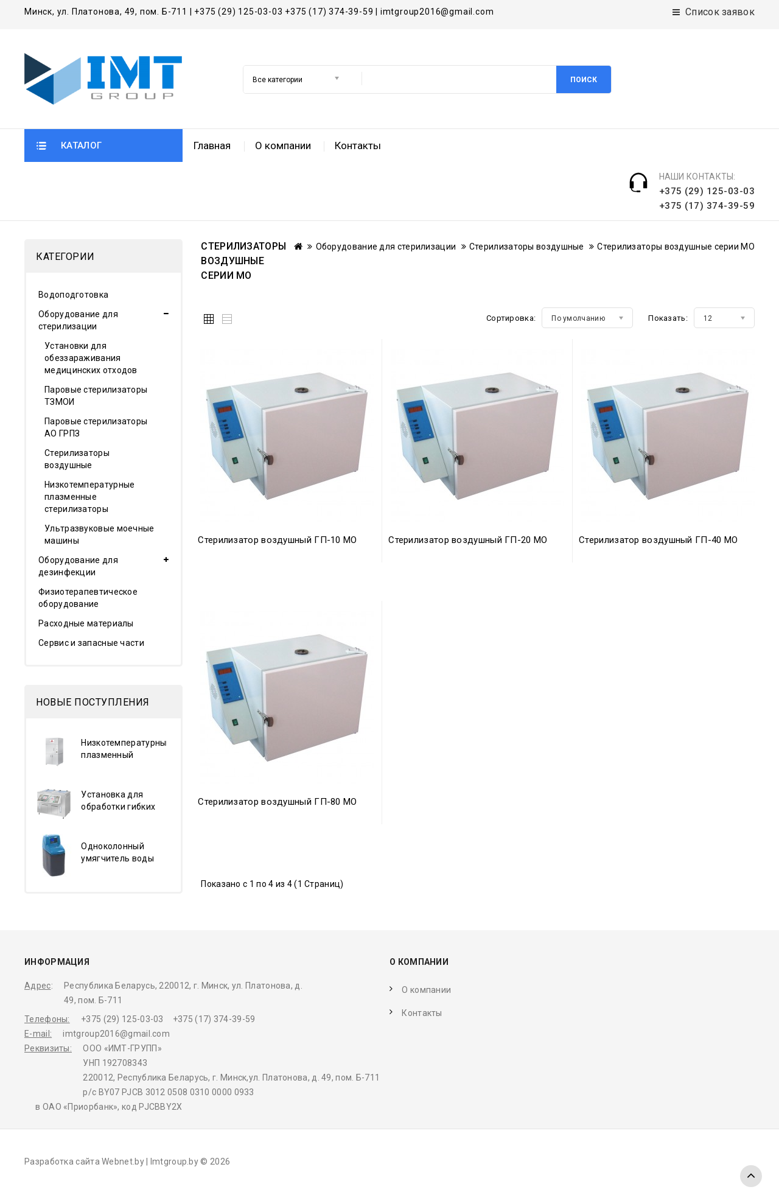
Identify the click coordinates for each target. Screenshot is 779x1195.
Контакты (358, 205)
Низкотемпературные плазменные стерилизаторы (89, 498)
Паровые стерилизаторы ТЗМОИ (95, 397)
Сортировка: (511, 319)
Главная (212, 205)
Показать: (668, 319)
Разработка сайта (62, 1163)
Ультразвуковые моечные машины (99, 536)
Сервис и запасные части (91, 644)
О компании (283, 205)
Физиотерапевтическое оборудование (88, 599)
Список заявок (713, 12)
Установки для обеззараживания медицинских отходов (91, 359)
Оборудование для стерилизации (78, 321)
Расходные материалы (86, 624)
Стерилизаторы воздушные (77, 460)
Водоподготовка (73, 296)
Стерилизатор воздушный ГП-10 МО (277, 541)
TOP (751, 1176)
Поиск (365, 153)
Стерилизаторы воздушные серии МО (676, 248)
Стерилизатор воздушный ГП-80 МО (277, 802)
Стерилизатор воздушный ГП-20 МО (467, 541)
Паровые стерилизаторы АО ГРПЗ (95, 429)
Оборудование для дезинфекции (78, 567)
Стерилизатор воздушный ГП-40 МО (658, 541)
